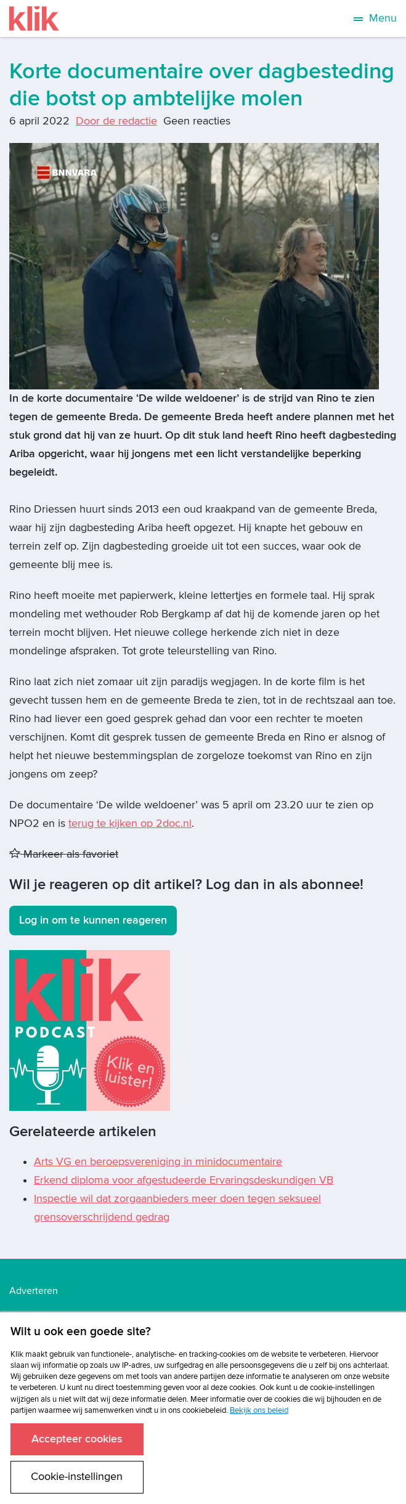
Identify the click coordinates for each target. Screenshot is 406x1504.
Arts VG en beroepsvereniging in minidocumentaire (158, 1161)
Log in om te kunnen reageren (93, 920)
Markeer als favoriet (63, 854)
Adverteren (33, 1291)
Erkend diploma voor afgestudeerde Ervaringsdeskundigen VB (183, 1180)
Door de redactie (116, 121)
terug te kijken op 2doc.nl (130, 823)
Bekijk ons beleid (259, 1410)
